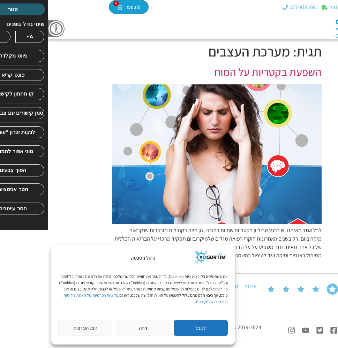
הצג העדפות (37, 328)
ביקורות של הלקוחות (322, 289)
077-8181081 (256, 8)
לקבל (153, 328)
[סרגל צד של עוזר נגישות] (8, 28)
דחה (95, 328)
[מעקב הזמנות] (277, 8)
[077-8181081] (237, 7)
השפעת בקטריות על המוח (220, 72)
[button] (332, 7)
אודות (202, 286)
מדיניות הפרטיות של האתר (49, 295)
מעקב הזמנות (297, 8)
